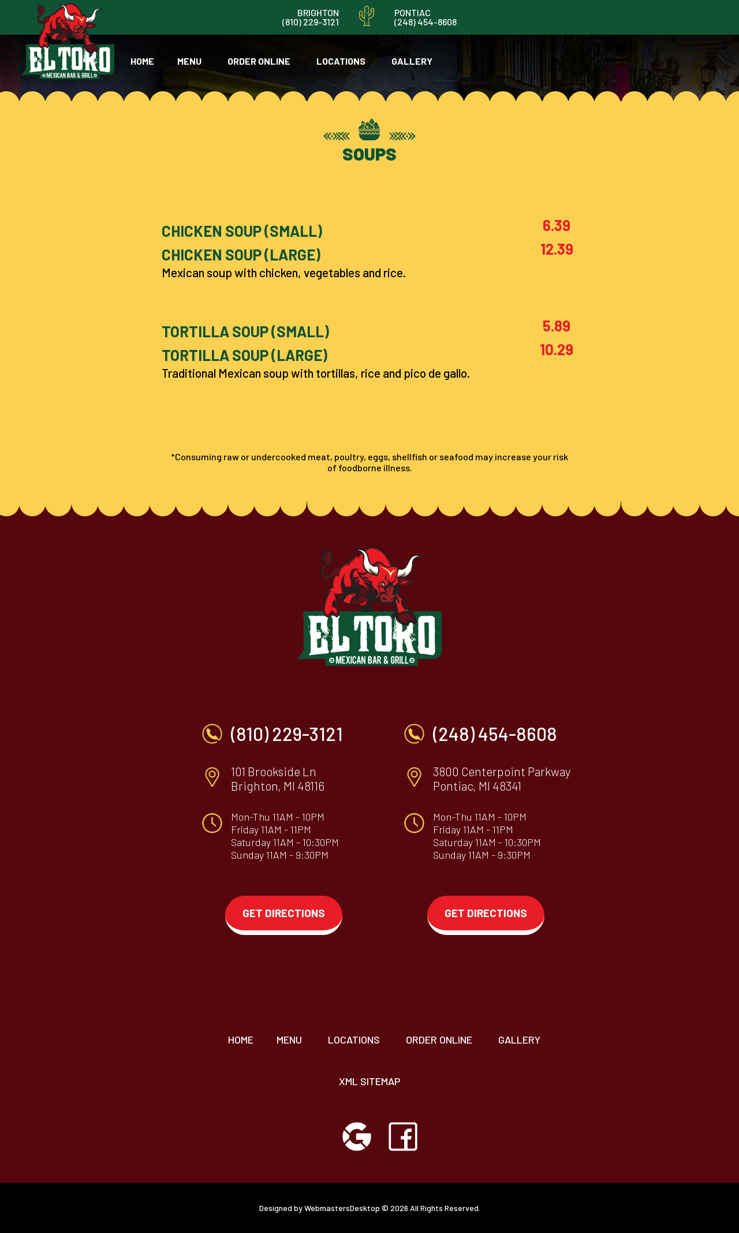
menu (189, 60)
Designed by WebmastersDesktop (319, 1208)
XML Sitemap (369, 1081)
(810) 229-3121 (310, 21)
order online (258, 60)
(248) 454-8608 (425, 21)
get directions (283, 912)
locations (340, 60)
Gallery (519, 1039)
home (142, 60)
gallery (411, 60)
